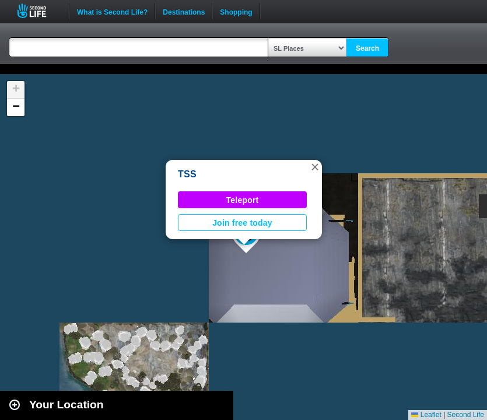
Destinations (184, 11)
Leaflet (426, 415)
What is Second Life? (112, 11)
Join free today (242, 223)
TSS (187, 174)
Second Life (38, 11)
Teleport (242, 200)
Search (367, 48)
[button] (315, 167)
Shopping (236, 11)
